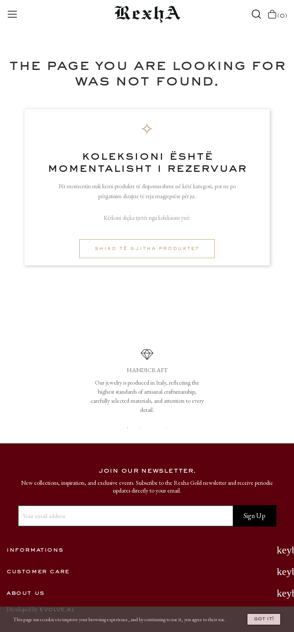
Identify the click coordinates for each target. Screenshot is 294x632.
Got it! (264, 619)
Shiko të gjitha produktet (147, 248)
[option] (147, 384)
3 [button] (153, 427)
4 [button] (166, 427)
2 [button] (140, 427)
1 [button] (127, 427)
